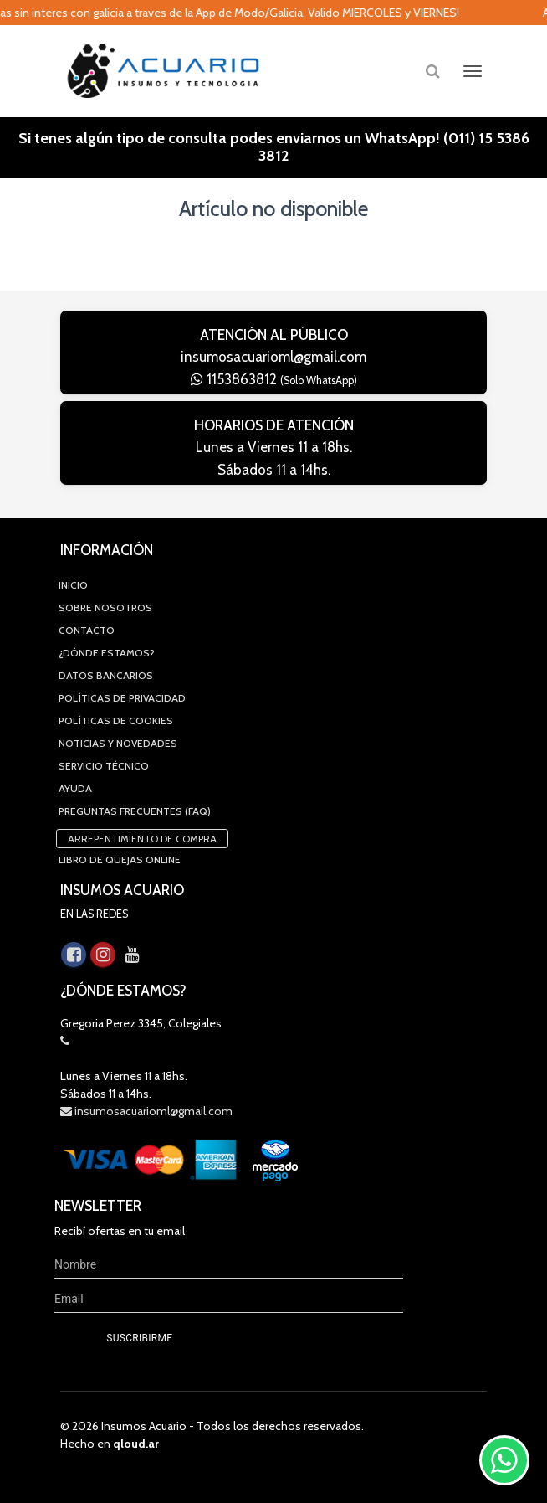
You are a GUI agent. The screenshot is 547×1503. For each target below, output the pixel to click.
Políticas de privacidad (122, 698)
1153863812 (274, 379)
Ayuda (75, 788)
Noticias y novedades (118, 743)
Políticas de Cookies (116, 720)
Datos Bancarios (106, 675)
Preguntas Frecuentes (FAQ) (135, 811)
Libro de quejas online (120, 859)
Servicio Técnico (104, 765)
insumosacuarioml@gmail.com (273, 356)
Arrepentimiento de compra (142, 838)
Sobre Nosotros (105, 607)
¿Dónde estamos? (107, 652)
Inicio (73, 585)
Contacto (87, 630)
